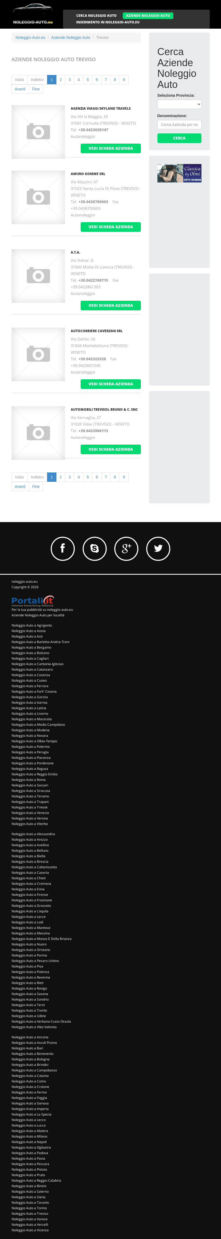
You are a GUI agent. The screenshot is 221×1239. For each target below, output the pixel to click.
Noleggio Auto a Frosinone (32, 900)
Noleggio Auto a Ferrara (30, 686)
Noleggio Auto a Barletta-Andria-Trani (40, 641)
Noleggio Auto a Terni (28, 1005)
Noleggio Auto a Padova (30, 1153)
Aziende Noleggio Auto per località (38, 615)
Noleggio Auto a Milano (29, 1136)
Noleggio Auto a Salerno (30, 1191)
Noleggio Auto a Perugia (30, 752)
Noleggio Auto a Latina (29, 708)
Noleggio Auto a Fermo (29, 1092)
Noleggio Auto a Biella (28, 856)
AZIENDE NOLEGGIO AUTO (148, 15)
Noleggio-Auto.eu (30, 37)
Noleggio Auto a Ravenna (31, 977)
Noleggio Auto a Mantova (31, 927)
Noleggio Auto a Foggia (29, 1097)
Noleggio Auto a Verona (30, 818)
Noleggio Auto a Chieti (29, 878)
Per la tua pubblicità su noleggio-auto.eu (42, 609)
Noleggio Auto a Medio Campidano (38, 724)
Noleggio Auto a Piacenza (31, 757)
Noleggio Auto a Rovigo (29, 988)
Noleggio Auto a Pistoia (29, 1169)
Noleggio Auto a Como (29, 1081)
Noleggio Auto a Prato (28, 1175)
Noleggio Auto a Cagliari (30, 658)
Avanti (20, 89)
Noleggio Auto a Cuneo (29, 680)
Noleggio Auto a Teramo (30, 796)
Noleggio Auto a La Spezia (31, 1114)
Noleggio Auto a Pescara (30, 1164)
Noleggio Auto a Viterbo (30, 823)
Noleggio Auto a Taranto (30, 1202)
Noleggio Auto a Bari (27, 1048)
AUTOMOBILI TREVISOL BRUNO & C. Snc (104, 409)
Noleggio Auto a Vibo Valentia (34, 1027)
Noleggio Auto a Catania (30, 1075)
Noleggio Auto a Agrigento (32, 625)
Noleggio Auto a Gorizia (30, 697)
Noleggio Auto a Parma (29, 955)
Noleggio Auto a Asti (27, 636)
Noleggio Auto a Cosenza (31, 675)
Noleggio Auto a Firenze (30, 894)
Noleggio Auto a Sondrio (30, 999)
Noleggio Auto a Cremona (31, 883)
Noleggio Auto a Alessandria (33, 834)
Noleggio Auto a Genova (30, 1103)
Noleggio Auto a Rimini (29, 1186)
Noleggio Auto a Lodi (27, 922)
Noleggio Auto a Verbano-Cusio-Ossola (41, 1021)
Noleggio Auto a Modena (31, 730)
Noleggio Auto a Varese (30, 1219)
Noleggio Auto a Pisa (27, 966)
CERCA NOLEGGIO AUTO (96, 15)
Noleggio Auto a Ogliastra (31, 1147)
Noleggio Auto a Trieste (30, 807)
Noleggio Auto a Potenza (30, 971)
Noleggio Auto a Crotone (30, 1086)
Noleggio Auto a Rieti (27, 982)
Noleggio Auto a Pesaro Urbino (35, 960)
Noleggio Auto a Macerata (32, 719)
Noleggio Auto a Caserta (30, 872)
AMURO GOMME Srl (88, 173)
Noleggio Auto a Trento (29, 1010)
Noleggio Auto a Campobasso (34, 1070)
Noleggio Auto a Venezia (30, 812)
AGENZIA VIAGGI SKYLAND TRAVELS (101, 108)
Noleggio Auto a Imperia (30, 1108)
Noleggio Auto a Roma (29, 779)
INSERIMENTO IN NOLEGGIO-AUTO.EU (108, 22)
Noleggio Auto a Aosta (29, 630)
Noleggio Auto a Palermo (31, 746)
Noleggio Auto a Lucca (29, 1125)
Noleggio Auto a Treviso (30, 1213)
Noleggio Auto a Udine (29, 1016)
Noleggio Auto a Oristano (31, 949)
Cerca (179, 138)
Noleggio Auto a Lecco (29, 1119)
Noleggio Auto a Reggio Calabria (36, 1180)
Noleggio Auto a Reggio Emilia (35, 774)
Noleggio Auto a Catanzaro (32, 669)
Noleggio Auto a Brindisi (30, 1064)
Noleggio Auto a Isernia (29, 702)
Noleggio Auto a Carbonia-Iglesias (38, 664)
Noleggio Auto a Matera (30, 1130)
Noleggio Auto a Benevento (32, 1053)
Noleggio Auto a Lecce (29, 916)
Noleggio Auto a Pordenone (33, 763)
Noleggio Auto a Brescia (30, 861)
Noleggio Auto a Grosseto (31, 905)
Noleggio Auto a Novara (30, 735)
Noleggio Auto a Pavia (28, 1158)
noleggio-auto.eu (24, 581)
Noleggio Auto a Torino (29, 1208)
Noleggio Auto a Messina (31, 933)
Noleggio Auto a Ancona (30, 1037)
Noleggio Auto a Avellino (30, 845)
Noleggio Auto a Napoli (29, 1141)
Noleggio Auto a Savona (30, 993)
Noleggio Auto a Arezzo (30, 839)
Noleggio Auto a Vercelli (30, 1224)
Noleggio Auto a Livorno (30, 713)
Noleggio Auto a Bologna (31, 1059)
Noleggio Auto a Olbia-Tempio (34, 741)
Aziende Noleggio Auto (70, 37)
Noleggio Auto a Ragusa (30, 768)
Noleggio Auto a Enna (28, 889)
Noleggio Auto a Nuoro (29, 944)
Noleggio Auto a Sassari (30, 785)
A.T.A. (75, 252)
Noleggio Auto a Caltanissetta (34, 867)
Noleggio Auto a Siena (28, 1197)
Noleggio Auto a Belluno (30, 850)
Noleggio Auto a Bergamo (31, 647)
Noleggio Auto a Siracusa (31, 790)
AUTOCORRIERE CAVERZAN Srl (97, 331)
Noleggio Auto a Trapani (30, 801)
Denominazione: (172, 116)
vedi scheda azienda (111, 148)
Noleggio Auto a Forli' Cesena (34, 691)
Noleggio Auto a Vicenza (30, 1230)
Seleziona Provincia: (176, 95)
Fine (36, 89)
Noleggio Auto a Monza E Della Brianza (42, 938)
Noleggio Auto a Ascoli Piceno (34, 1042)
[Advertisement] (189, 309)
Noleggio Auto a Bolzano (30, 653)
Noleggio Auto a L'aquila (30, 911)
